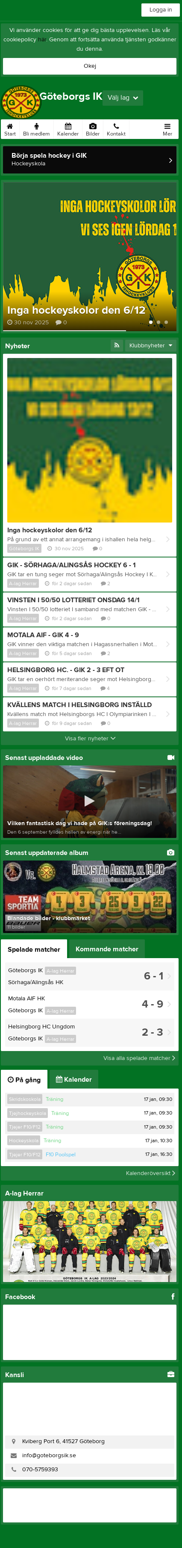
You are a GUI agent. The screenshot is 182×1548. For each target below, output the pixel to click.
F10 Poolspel (61, 1154)
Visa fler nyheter (90, 738)
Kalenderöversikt (150, 1173)
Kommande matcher (107, 949)
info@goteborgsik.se (49, 1455)
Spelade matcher (34, 949)
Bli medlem (36, 128)
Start (10, 128)
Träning (54, 1099)
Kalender (68, 128)
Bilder (93, 128)
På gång (24, 1080)
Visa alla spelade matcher (139, 1058)
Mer (167, 128)
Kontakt (116, 128)
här (42, 39)
